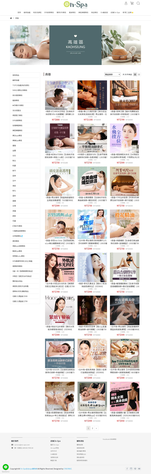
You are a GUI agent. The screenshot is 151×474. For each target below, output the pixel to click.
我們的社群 (54, 457)
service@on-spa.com (22, 445)
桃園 (14, 165)
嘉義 (14, 201)
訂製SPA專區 (17, 226)
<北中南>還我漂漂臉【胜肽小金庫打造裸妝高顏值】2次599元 (92, 371)
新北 (14, 160)
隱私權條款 (80, 457)
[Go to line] (6, 467)
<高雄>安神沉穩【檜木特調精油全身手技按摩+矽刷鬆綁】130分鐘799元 (124, 114)
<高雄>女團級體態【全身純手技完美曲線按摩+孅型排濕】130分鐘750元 (92, 200)
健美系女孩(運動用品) (21, 291)
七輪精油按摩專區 (19, 231)
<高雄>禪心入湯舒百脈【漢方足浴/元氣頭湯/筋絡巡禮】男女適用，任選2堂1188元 (92, 114)
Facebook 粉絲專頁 (109, 439)
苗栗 (14, 175)
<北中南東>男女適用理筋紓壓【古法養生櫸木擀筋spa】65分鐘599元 (92, 414)
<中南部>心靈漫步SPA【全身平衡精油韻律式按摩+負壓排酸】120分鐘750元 (92, 157)
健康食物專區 (17, 266)
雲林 (14, 195)
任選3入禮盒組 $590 (20, 296)
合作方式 (53, 451)
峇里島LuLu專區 (19, 256)
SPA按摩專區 (17, 120)
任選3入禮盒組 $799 (20, 301)
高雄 (14, 211)
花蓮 (14, 221)
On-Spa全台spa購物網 (28, 469)
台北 (14, 155)
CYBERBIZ (68, 469)
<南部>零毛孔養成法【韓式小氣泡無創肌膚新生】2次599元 (92, 285)
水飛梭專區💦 (18, 236)
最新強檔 (16, 80)
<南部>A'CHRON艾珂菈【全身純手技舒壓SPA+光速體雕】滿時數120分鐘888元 (59, 114)
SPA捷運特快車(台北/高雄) (22, 261)
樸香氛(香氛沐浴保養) (21, 286)
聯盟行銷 (53, 460)
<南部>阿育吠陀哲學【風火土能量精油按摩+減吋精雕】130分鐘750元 (92, 329)
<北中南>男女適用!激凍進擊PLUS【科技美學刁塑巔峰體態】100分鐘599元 (92, 243)
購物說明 (80, 445)
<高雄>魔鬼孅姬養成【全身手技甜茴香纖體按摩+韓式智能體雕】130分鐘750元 (124, 286)
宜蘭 (14, 150)
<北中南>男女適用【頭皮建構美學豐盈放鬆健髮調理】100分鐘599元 (124, 328)
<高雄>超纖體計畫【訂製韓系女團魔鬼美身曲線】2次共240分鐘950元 (125, 414)
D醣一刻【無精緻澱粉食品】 (23, 271)
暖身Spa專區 (17, 251)
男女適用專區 (17, 95)
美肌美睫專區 (17, 130)
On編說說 (53, 454)
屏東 (14, 216)
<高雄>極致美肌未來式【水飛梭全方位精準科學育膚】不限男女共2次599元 (124, 157)
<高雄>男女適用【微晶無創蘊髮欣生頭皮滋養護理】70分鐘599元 (60, 199)
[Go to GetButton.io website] (5, 471)
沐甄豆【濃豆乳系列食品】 (22, 276)
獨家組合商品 (17, 281)
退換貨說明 (80, 448)
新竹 (14, 170)
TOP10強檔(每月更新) (21, 85)
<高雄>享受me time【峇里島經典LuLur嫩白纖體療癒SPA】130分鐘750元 (60, 243)
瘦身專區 (16, 100)
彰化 (14, 190)
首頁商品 (16, 75)
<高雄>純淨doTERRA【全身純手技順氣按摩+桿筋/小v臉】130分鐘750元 (60, 157)
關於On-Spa (54, 445)
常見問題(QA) (81, 454)
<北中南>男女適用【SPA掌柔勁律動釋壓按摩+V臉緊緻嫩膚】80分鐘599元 (125, 372)
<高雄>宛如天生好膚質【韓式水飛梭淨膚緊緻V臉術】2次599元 (60, 328)
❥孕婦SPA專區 (18, 105)
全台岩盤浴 (17, 110)
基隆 (14, 145)
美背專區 (16, 241)
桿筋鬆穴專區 (17, 115)
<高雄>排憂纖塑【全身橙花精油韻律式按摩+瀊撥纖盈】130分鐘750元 (124, 243)
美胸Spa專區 (17, 140)
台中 (14, 180)
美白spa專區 (17, 135)
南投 (14, 185)
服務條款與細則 (82, 460)
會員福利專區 (81, 451)
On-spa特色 (54, 448)
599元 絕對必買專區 (20, 90)
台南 (14, 205)
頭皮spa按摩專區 (19, 246)
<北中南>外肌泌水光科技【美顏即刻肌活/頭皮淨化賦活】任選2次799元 (60, 286)
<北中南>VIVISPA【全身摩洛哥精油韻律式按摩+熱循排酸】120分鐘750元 (60, 372)
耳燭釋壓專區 (17, 125)
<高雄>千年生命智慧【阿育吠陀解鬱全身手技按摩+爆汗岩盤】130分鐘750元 (124, 200)
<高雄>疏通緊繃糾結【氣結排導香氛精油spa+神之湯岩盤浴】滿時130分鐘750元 (60, 415)
